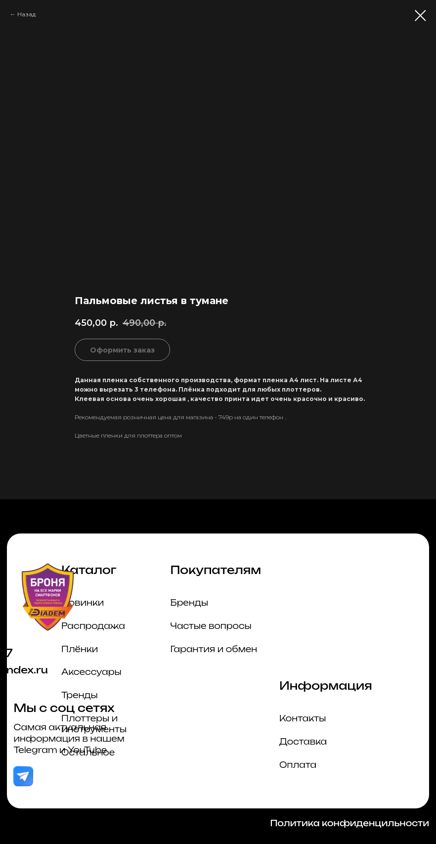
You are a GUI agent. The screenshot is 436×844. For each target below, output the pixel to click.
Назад (26, 14)
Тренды (79, 695)
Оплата (297, 765)
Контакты (302, 718)
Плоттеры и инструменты (94, 723)
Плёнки (79, 649)
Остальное (88, 752)
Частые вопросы (211, 626)
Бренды (190, 603)
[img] (23, 776)
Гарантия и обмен (214, 649)
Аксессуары (91, 672)
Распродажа (93, 626)
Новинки (82, 603)
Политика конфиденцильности (349, 823)
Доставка (303, 742)
